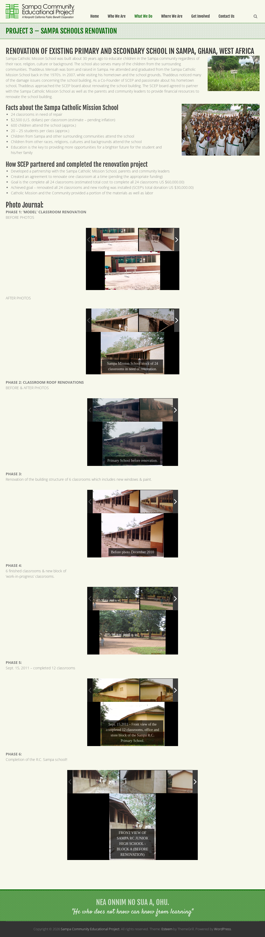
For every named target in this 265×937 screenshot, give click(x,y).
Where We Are (171, 16)
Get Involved (200, 16)
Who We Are (117, 16)
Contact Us (226, 16)
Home (94, 16)
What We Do (143, 16)
